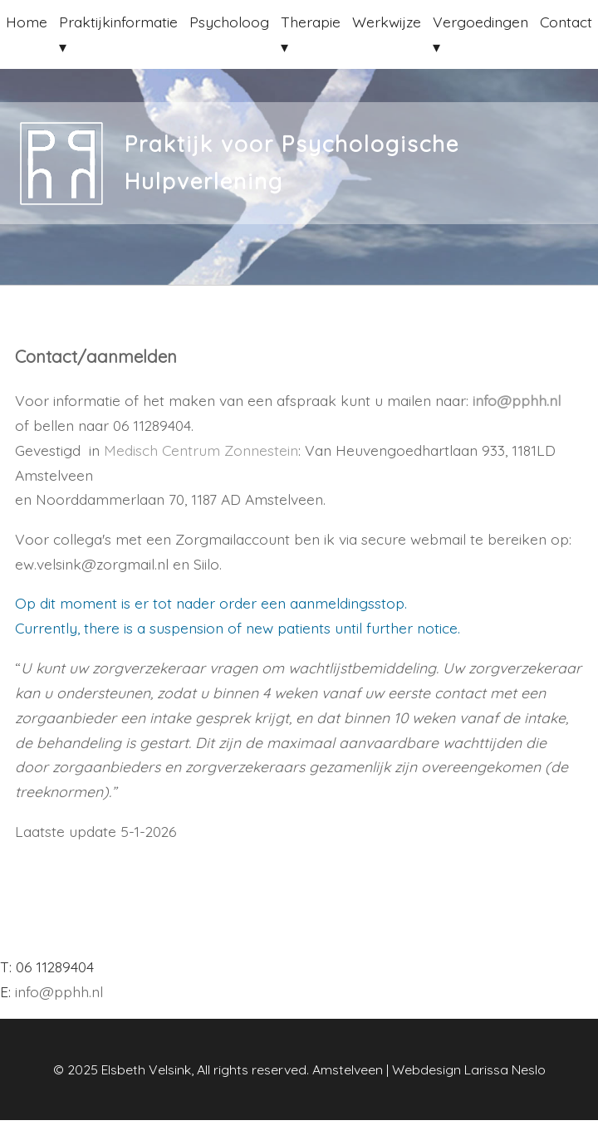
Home (26, 21)
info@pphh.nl (517, 400)
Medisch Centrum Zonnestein (201, 450)
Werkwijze (386, 21)
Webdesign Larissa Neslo (469, 1069)
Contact (566, 21)
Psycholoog (229, 21)
